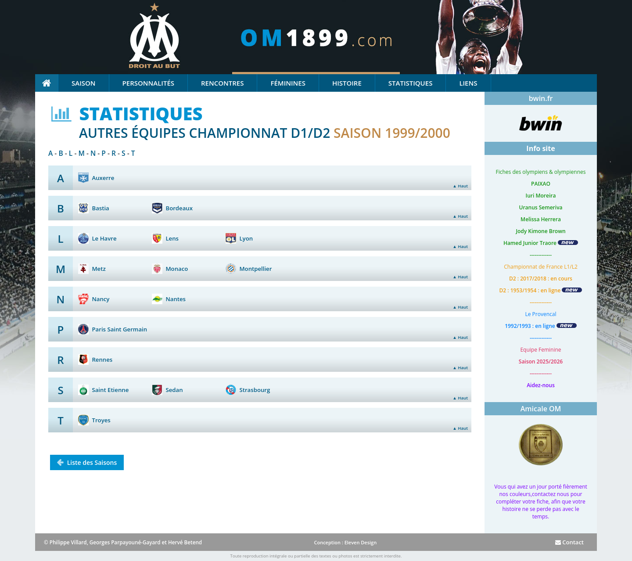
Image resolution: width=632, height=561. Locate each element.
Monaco (176, 269)
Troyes (101, 420)
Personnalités (148, 83)
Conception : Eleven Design (345, 542)
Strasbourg (254, 390)
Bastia (100, 208)
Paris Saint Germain (119, 329)
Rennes (102, 359)
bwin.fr (541, 98)
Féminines (287, 83)
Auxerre (103, 178)
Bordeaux (179, 208)
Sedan (174, 390)
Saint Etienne (110, 390)
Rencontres (222, 83)
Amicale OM (541, 409)
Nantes (175, 299)
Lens (172, 238)
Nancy (100, 299)
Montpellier (255, 269)
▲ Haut (460, 186)
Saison (84, 83)
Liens (468, 83)
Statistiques (410, 83)
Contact (569, 542)
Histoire (347, 83)
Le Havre (104, 238)
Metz (98, 269)
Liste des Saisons (91, 462)
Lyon (246, 238)
